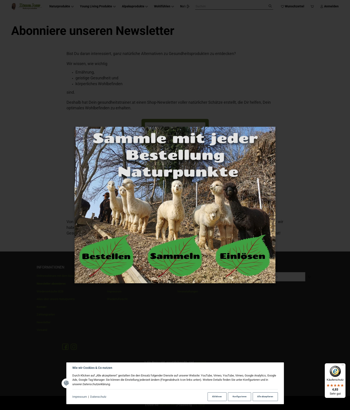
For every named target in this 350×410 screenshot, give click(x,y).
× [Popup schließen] (270, 132)
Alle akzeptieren (265, 396)
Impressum (79, 396)
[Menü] (343, 366)
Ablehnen (217, 396)
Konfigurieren (240, 396)
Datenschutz (98, 396)
